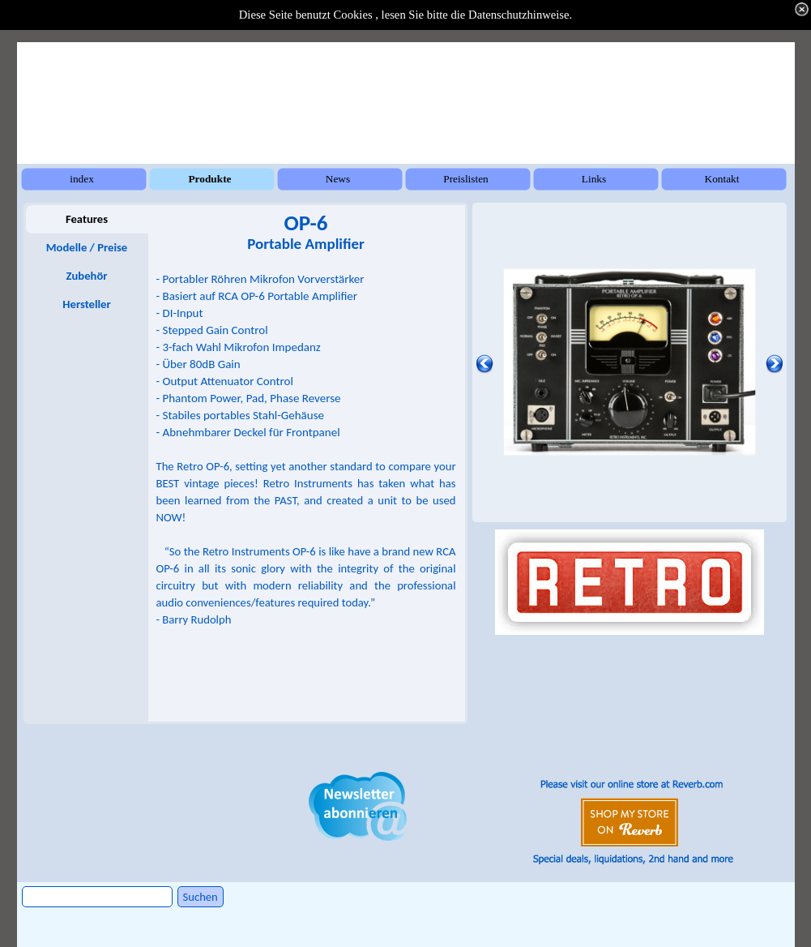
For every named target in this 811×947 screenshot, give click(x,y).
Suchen (200, 896)
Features (87, 219)
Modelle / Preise (86, 247)
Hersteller (86, 304)
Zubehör (86, 275)
